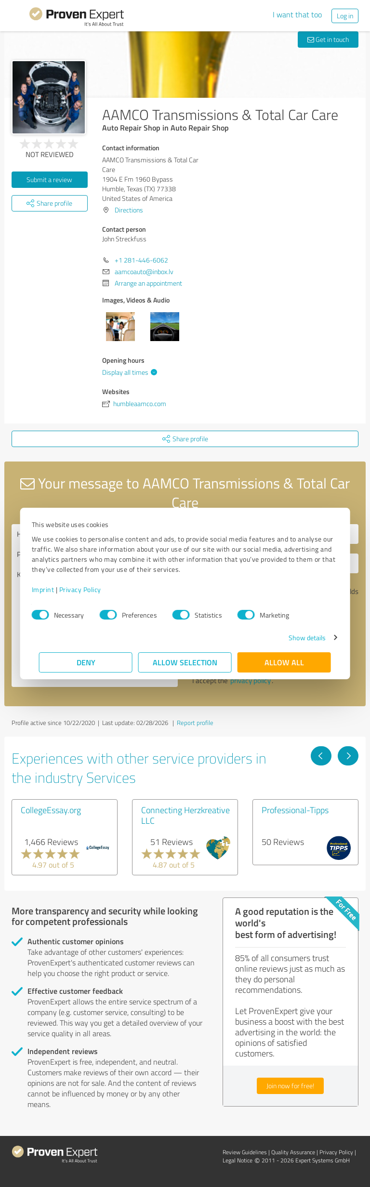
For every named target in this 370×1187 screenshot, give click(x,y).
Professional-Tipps (295, 810)
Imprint (50, 589)
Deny (86, 662)
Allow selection (185, 662)
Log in (345, 15)
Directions (129, 209)
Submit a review (49, 179)
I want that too (297, 14)
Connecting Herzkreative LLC (185, 815)
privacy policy (250, 680)
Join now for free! (290, 1085)
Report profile (195, 722)
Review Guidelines (245, 1152)
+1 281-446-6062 (141, 259)
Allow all (284, 662)
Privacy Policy (87, 589)
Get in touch (328, 39)
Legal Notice (237, 1160)
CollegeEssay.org (51, 810)
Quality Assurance (293, 1152)
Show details (299, 637)
